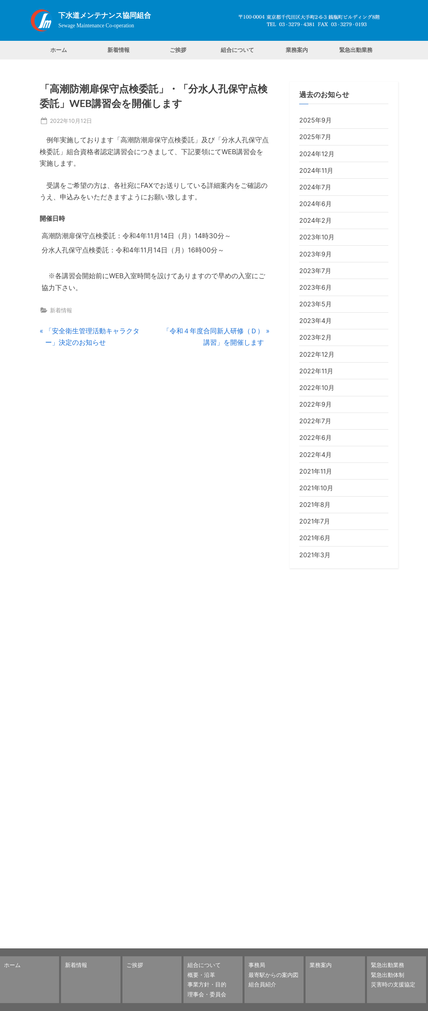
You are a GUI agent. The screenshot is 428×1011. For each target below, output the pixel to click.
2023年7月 (315, 271)
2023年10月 (316, 237)
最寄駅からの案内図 (273, 974)
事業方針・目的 (206, 984)
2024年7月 (315, 187)
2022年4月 (315, 455)
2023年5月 (315, 304)
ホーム (58, 49)
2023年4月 (315, 321)
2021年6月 (315, 538)
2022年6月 (315, 437)
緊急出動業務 (356, 49)
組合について (237, 49)
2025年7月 (315, 137)
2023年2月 (315, 337)
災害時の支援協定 (393, 984)
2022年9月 (315, 404)
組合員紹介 (262, 984)
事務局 (256, 964)
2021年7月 (314, 521)
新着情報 (118, 49)
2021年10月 (316, 488)
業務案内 (297, 49)
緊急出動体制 (387, 974)
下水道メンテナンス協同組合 (104, 15)
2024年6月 (315, 204)
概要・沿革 (201, 974)
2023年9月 (315, 254)
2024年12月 (316, 154)
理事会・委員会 (206, 994)
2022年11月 (316, 371)
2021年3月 (315, 555)
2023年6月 (315, 287)
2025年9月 (315, 120)
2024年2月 (315, 220)
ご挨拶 (178, 49)
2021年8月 (315, 504)
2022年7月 (315, 421)
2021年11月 (315, 471)
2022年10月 (316, 388)
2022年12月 (316, 354)
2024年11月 (316, 170)
